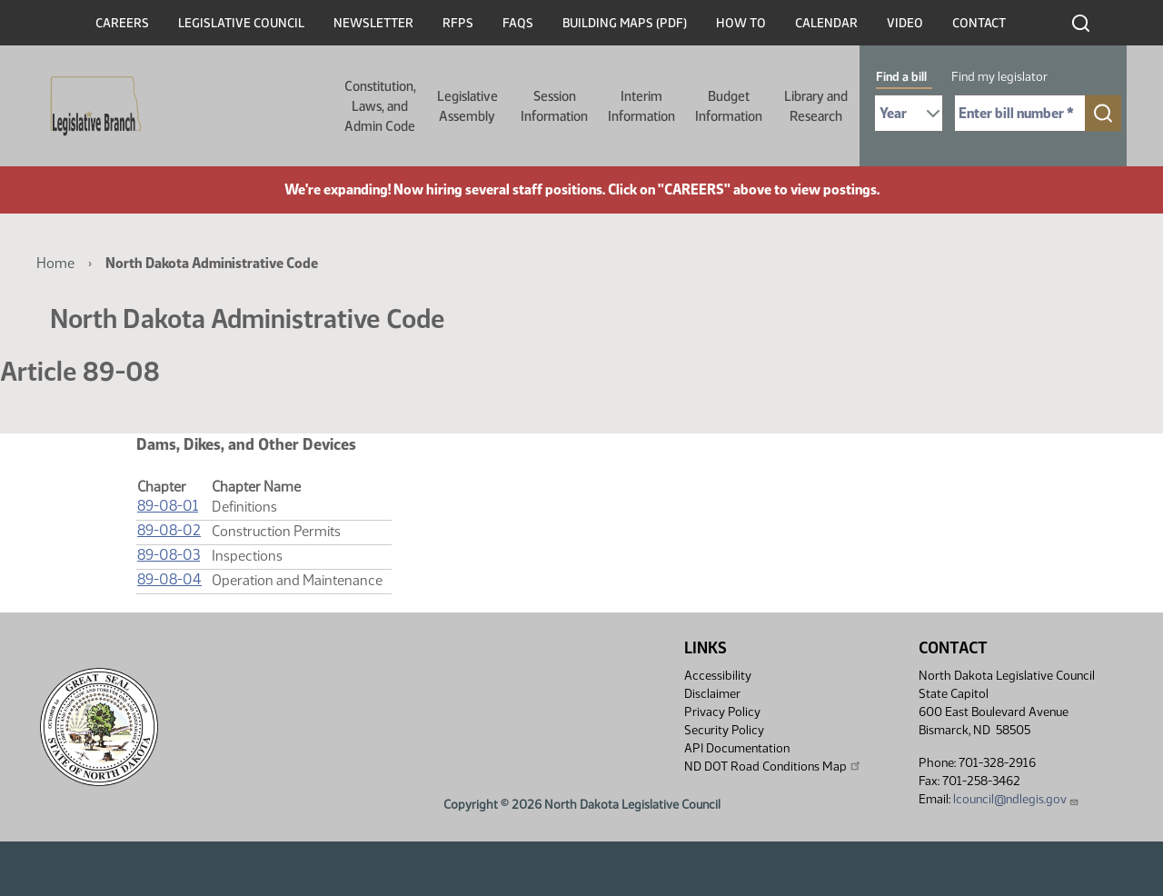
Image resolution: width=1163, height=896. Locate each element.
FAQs (517, 23)
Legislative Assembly (467, 106)
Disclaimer (712, 694)
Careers (122, 23)
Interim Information (641, 106)
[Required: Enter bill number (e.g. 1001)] (1020, 113)
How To (741, 23)
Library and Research (816, 106)
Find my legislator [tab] (999, 77)
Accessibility (717, 675)
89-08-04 (169, 579)
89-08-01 (167, 505)
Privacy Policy (722, 712)
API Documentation (737, 748)
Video (905, 23)
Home (55, 263)
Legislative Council (241, 23)
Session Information (554, 106)
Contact (979, 23)
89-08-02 (169, 530)
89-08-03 (168, 554)
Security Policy (724, 730)
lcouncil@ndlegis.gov (1016, 799)
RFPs (457, 23)
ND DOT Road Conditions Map (773, 766)
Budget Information (728, 106)
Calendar (826, 23)
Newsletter (373, 23)
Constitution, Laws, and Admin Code (380, 106)
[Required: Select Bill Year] (908, 113)
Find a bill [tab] (901, 77)
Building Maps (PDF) (624, 23)
